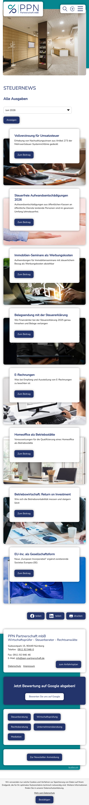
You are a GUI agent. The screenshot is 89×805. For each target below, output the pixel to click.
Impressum (29, 666)
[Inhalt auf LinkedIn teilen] (55, 615)
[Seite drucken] (76, 615)
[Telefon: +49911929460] (26, 649)
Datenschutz (14, 666)
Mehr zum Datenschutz (44, 793)
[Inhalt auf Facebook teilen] (35, 615)
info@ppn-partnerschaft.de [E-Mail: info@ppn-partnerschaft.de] (30, 658)
